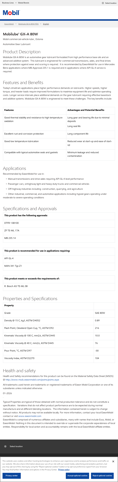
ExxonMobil (9, 24)
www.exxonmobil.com (29, 416)
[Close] (113, 461)
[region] (59, 469)
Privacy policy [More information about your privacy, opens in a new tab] (64, 469)
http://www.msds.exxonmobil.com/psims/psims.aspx (32, 379)
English (46, 24)
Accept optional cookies (77, 475)
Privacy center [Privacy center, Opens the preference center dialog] (12, 475)
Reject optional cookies (102, 475)
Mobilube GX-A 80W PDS (28, 24)
